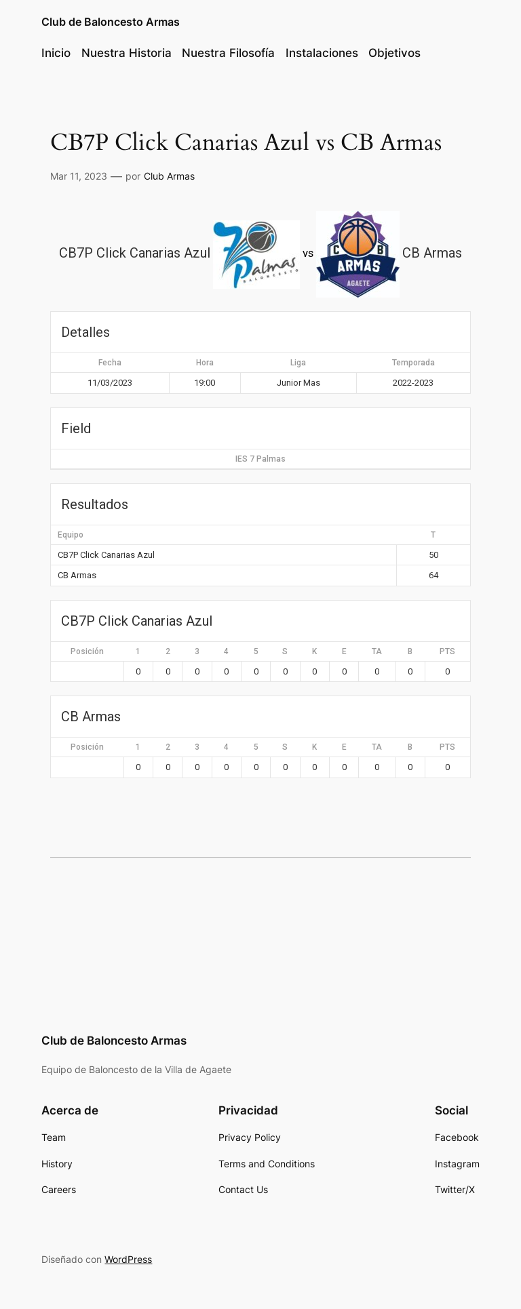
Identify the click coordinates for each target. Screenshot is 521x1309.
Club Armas (169, 176)
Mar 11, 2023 (78, 176)
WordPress (128, 1259)
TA (377, 651)
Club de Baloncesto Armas (110, 21)
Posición (87, 651)
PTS (447, 651)
